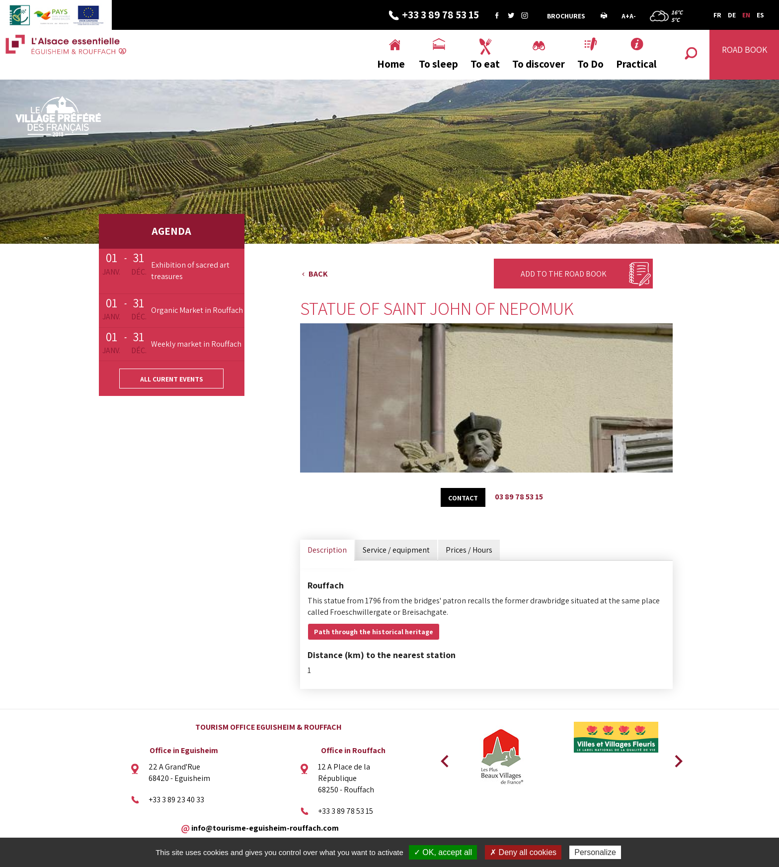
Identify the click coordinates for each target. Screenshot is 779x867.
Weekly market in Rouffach (196, 344)
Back (318, 274)
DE (732, 14)
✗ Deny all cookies (523, 852)
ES (760, 14)
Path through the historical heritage (373, 631)
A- (632, 15)
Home (391, 64)
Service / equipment (396, 550)
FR (717, 14)
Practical (636, 64)
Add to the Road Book (564, 274)
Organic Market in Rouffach (197, 310)
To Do (590, 64)
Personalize (595, 852)
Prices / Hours (469, 550)
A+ (625, 15)
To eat (485, 64)
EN (746, 14)
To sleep (438, 64)
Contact (463, 497)
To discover (538, 64)
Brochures (566, 15)
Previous (443, 758)
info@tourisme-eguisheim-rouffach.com (265, 827)
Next (675, 758)
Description (327, 550)
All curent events (171, 379)
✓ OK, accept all (443, 852)
